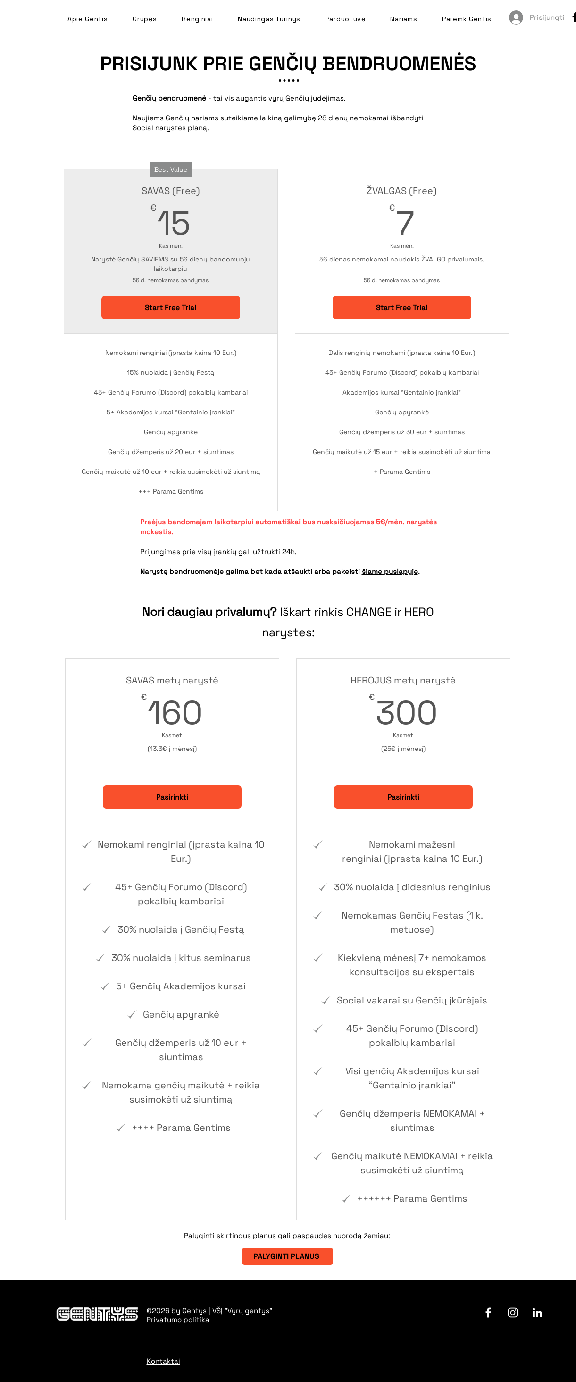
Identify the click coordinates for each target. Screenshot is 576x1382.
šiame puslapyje (390, 571)
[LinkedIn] (537, 1312)
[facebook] (488, 1312)
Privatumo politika (179, 1319)
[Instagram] (512, 1312)
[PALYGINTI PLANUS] (287, 1256)
